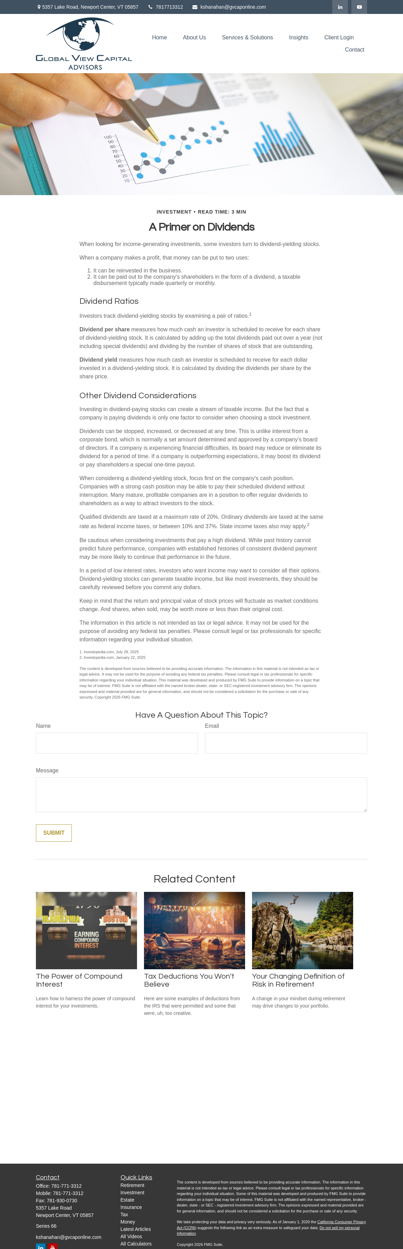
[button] (159, 37)
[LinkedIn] (340, 7)
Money (128, 1222)
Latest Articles (136, 1229)
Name (43, 726)
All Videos (131, 1236)
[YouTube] (359, 7)
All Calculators (136, 1244)
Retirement (132, 1185)
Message (47, 770)
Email (212, 726)
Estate (128, 1200)
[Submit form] (54, 833)
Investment (132, 1192)
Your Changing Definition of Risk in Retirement (298, 980)
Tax (124, 1214)
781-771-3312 (66, 1186)
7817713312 (165, 7)
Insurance (131, 1207)
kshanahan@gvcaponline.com (229, 7)
